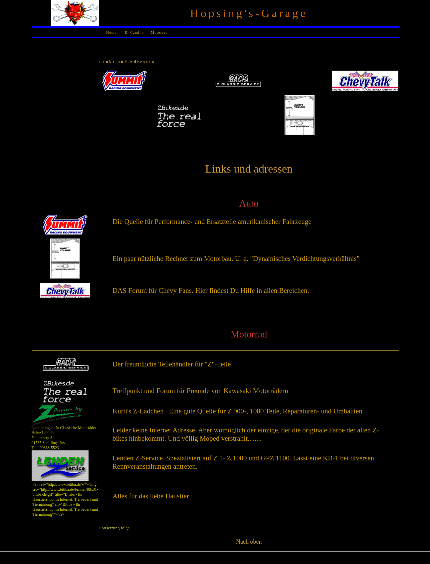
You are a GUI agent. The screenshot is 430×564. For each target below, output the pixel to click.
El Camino (133, 32)
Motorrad (159, 32)
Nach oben (249, 541)
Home (111, 32)
